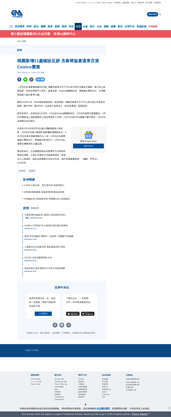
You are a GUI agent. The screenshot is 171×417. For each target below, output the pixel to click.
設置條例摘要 (83, 387)
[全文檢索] (160, 14)
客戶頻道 (149, 2)
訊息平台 (105, 387)
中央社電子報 (59, 398)
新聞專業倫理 (83, 390)
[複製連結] (31, 79)
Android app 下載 (61, 382)
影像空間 (140, 2)
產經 (57, 26)
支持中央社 (152, 14)
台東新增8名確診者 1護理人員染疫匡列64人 (45, 215)
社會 (85, 26)
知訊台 (104, 392)
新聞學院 (58, 395)
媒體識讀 (125, 2)
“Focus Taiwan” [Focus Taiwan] (139, 414)
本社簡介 (81, 379)
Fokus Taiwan (107, 2)
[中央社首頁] (17, 14)
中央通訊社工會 (131, 393)
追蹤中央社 (88, 146)
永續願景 (157, 2)
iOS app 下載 (59, 379)
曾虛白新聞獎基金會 (132, 380)
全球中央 (130, 26)
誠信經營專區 (83, 392)
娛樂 (113, 26)
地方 (92, 26)
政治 (36, 26)
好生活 (133, 2)
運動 (106, 26)
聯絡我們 (81, 398)
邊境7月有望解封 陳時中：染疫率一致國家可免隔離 (48, 236)
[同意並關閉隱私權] (169, 408)
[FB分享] (19, 79)
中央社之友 (106, 395)
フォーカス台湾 (94, 2)
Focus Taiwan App (61, 384)
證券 (64, 26)
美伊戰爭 (20, 26)
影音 (120, 26)
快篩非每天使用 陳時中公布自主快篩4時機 (44, 268)
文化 (99, 26)
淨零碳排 (117, 2)
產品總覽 (105, 379)
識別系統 (81, 382)
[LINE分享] (25, 79)
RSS (103, 398)
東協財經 (141, 26)
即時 (29, 26)
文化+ (57, 390)
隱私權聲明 (82, 395)
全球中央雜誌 (59, 387)
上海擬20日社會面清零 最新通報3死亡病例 (44, 247)
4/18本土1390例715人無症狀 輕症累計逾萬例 (46, 225)
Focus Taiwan (81, 2)
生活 (78, 26)
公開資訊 (81, 384)
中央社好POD (60, 401)
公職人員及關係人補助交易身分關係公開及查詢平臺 (132, 387)
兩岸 (50, 26)
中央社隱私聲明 (102, 408)
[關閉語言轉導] (169, 414)
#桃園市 (32, 171)
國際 (43, 26)
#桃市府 (22, 171)
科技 (71, 26)
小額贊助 (43, 313)
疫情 (26, 208)
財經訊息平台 (107, 390)
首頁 (19, 41)
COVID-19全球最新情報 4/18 (38, 257)
